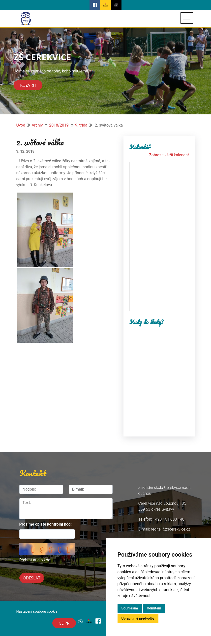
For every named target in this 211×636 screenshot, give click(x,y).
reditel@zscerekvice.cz (170, 529)
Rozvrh (28, 85)
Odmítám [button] (154, 608)
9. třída (81, 125)
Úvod (20, 125)
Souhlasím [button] (129, 608)
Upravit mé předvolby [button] (137, 618)
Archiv (37, 125)
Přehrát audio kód (34, 560)
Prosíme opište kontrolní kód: (45, 524)
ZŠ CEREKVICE (42, 57)
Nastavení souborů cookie (37, 611)
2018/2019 (59, 125)
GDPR (64, 623)
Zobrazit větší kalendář (169, 155)
